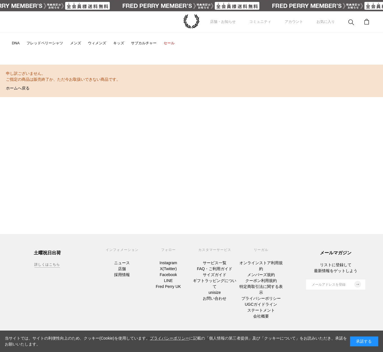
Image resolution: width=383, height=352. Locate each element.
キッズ (118, 43)
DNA (15, 43)
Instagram (168, 263)
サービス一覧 (214, 263)
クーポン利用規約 (261, 280)
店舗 (122, 268)
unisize (214, 292)
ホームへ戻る (18, 88)
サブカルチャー (144, 43)
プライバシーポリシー (261, 298)
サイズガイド (214, 274)
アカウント (294, 21)
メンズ (75, 43)
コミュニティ (260, 21)
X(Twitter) (168, 268)
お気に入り (326, 21)
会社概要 (261, 316)
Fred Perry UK (168, 286)
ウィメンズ (97, 43)
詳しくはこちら (47, 264)
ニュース (122, 263)
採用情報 (122, 274)
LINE (168, 280)
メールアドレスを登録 (336, 284)
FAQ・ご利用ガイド (214, 268)
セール (169, 43)
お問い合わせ (214, 298)
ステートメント (261, 310)
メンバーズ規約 (261, 274)
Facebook (168, 274)
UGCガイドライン (261, 304)
